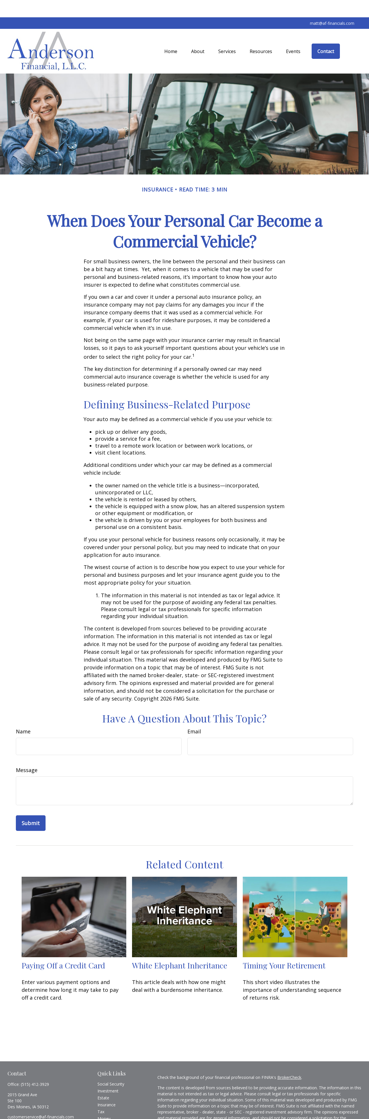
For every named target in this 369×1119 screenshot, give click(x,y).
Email (194, 714)
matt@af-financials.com (332, 6)
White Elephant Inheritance (179, 948)
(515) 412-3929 (35, 1067)
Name (23, 714)
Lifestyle (105, 1108)
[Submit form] (31, 806)
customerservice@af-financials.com (40, 1099)
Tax (100, 1094)
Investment (107, 1073)
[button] (171, 34)
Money (103, 1101)
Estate (103, 1080)
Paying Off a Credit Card (63, 948)
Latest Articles (110, 1115)
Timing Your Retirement (284, 948)
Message (26, 752)
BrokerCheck (289, 1060)
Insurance (106, 1087)
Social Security (110, 1066)
